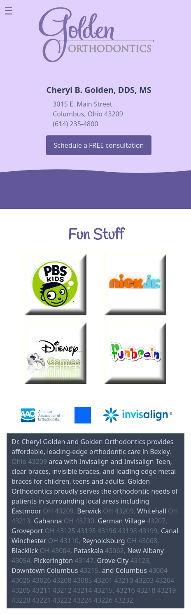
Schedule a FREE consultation (99, 145)
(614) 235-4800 (75, 123)
